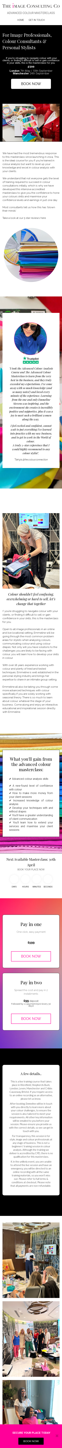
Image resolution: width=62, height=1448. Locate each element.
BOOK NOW (31, 84)
